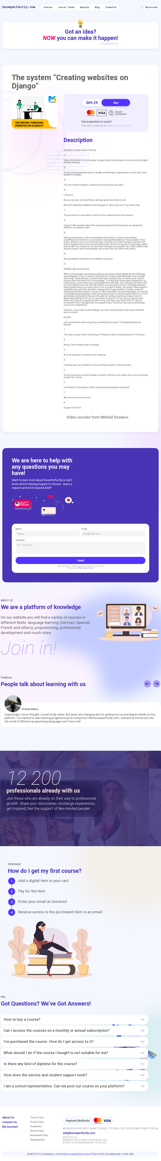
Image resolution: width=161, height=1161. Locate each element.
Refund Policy (37, 1131)
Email (113, 532)
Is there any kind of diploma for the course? (74, 1064)
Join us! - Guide (66, 7)
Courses (48, 7)
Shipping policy (37, 1139)
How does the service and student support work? (74, 1075)
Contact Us (110, 7)
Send (80, 560)
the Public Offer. (86, 568)
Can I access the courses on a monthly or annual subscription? (74, 1030)
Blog (97, 7)
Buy (116, 102)
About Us (84, 7)
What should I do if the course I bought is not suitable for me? (74, 1053)
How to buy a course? (74, 1019)
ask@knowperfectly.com (118, 125)
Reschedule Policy (39, 1135)
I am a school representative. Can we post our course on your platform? (74, 1086)
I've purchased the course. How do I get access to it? (74, 1041)
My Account (10, 1126)
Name (48, 532)
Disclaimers (36, 1126)
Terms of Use (37, 1117)
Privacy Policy (37, 1122)
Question (80, 546)
